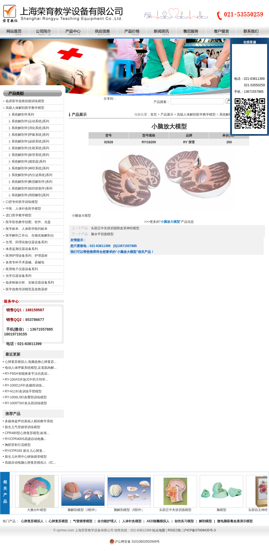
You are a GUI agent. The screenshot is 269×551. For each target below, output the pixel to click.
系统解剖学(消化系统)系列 (30, 128)
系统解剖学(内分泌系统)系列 (32, 175)
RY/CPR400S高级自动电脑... (25, 439)
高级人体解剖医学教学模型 (25, 108)
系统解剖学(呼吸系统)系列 (30, 135)
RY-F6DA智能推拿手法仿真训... (27, 373)
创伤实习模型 (184, 521)
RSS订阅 (174, 530)
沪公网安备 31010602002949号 (134, 541)
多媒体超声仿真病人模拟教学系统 (29, 421)
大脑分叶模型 (38, 508)
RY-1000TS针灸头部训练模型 (26, 403)
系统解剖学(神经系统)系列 (30, 168)
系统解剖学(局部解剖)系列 (30, 195)
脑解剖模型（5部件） (130, 508)
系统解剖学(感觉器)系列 (29, 161)
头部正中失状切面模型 (176, 508)
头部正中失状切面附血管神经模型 (115, 228)
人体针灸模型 (131, 521)
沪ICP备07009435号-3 (199, 530)
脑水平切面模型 (102, 234)
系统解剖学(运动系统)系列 (30, 121)
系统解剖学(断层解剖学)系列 (32, 182)
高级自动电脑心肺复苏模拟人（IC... (30, 462)
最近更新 (12, 354)
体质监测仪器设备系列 (22, 249)
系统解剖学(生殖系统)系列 (30, 148)
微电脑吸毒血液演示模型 (235, 521)
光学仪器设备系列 (18, 276)
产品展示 (167, 114)
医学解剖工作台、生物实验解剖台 (30, 235)
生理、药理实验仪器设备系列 (27, 242)
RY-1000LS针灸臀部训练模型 (26, 397)
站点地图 (158, 530)
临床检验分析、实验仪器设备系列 (30, 282)
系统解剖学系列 (23, 114)
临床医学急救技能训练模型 (25, 101)
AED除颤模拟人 (158, 521)
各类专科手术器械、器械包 (25, 262)
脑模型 (223, 508)
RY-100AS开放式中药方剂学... (26, 379)
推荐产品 (12, 414)
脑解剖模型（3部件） (84, 508)
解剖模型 (205, 521)
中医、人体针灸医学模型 (23, 208)
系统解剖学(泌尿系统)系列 (30, 141)
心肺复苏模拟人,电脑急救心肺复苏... (31, 362)
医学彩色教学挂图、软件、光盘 (28, 222)
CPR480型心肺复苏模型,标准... (27, 433)
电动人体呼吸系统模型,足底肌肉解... (31, 368)
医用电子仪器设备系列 (22, 269)
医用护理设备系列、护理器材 (27, 255)
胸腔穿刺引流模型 (18, 445)
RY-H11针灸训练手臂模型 (23, 391)
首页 (153, 114)
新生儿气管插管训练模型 (22, 427)
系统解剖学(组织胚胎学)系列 (32, 188)
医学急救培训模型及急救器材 (27, 289)
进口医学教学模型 (18, 215)
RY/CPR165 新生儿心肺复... (25, 451)
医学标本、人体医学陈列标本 (27, 229)
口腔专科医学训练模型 (22, 202)
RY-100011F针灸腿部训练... (25, 385)
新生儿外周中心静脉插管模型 (26, 457)
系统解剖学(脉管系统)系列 (30, 155)
